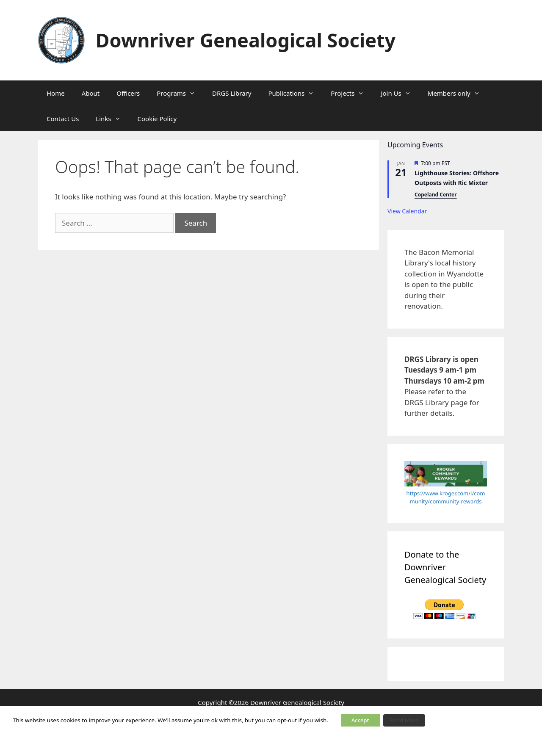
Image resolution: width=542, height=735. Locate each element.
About (91, 93)
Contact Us (63, 118)
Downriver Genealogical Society (246, 40)
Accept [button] (360, 720)
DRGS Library (231, 93)
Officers (128, 93)
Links (112, 118)
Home (56, 93)
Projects (351, 93)
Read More (404, 720)
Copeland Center (436, 194)
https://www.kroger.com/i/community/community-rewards (445, 497)
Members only (458, 93)
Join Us (400, 93)
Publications (295, 93)
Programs (180, 93)
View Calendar (407, 211)
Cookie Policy (157, 118)
